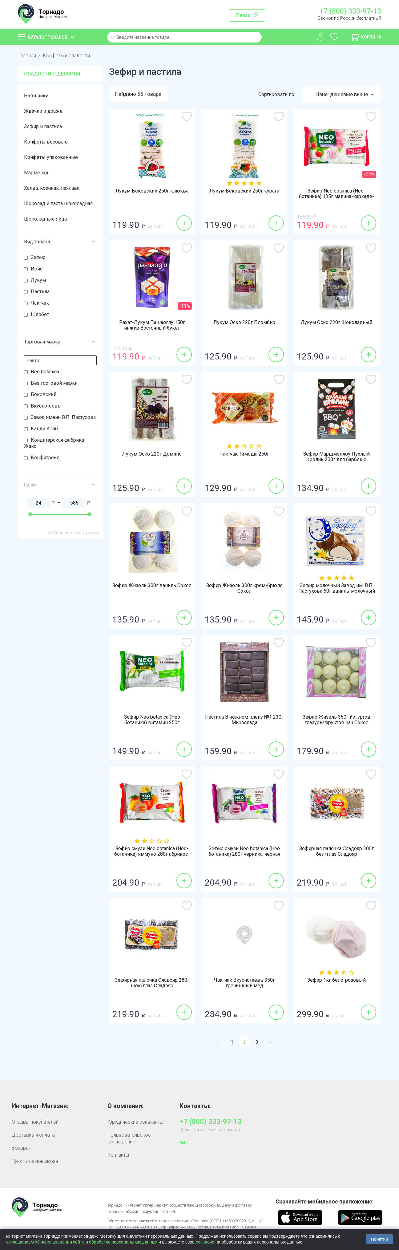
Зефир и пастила (43, 126)
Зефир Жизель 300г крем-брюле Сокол (244, 588)
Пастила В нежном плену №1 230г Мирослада (244, 719)
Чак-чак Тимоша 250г (244, 454)
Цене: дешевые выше (344, 94)
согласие (205, 1242)
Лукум (38, 280)
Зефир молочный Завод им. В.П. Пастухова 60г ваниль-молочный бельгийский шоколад (336, 591)
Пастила (40, 291)
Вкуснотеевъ (46, 406)
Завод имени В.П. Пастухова (63, 417)
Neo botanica (45, 372)
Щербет (40, 314)
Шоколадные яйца (45, 219)
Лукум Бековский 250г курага (244, 191)
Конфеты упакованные (51, 157)
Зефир (38, 257)
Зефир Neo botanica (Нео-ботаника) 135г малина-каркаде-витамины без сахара (336, 196)
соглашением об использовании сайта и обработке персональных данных (81, 1242)
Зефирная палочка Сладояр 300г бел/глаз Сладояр (336, 851)
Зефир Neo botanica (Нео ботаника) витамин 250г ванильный (152, 722)
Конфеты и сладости (66, 56)
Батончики (36, 96)
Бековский (43, 394)
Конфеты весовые (46, 142)
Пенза (243, 15)
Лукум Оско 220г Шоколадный (336, 322)
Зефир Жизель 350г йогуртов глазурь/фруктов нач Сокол (336, 719)
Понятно (379, 1239)
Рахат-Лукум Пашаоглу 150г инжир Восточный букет (152, 325)
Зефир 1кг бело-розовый (336, 980)
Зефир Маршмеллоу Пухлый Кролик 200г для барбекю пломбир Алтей (336, 459)
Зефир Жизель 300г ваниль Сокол (151, 585)
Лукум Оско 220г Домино (152, 454)
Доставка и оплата (33, 1135)
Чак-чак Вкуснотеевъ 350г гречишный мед (244, 982)
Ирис (36, 269)
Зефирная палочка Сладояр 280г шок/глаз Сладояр (152, 982)
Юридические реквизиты (135, 1122)
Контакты (118, 1155)
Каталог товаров (47, 37)
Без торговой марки (54, 383)
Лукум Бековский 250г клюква (151, 191)
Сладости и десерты (52, 74)
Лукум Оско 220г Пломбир (244, 322)
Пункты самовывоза (35, 1161)
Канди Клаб (44, 429)
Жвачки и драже (43, 111)
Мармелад (36, 173)
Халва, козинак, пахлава (51, 188)
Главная (27, 56)
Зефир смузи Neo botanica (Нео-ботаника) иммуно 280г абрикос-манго (152, 854)
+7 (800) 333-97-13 (350, 11)
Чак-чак (40, 303)
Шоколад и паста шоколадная (58, 203)
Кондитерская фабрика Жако (54, 443)
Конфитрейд (45, 458)
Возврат (21, 1148)
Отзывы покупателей (35, 1122)
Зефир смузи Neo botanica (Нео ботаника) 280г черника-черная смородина (244, 854)
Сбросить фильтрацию (73, 532)
